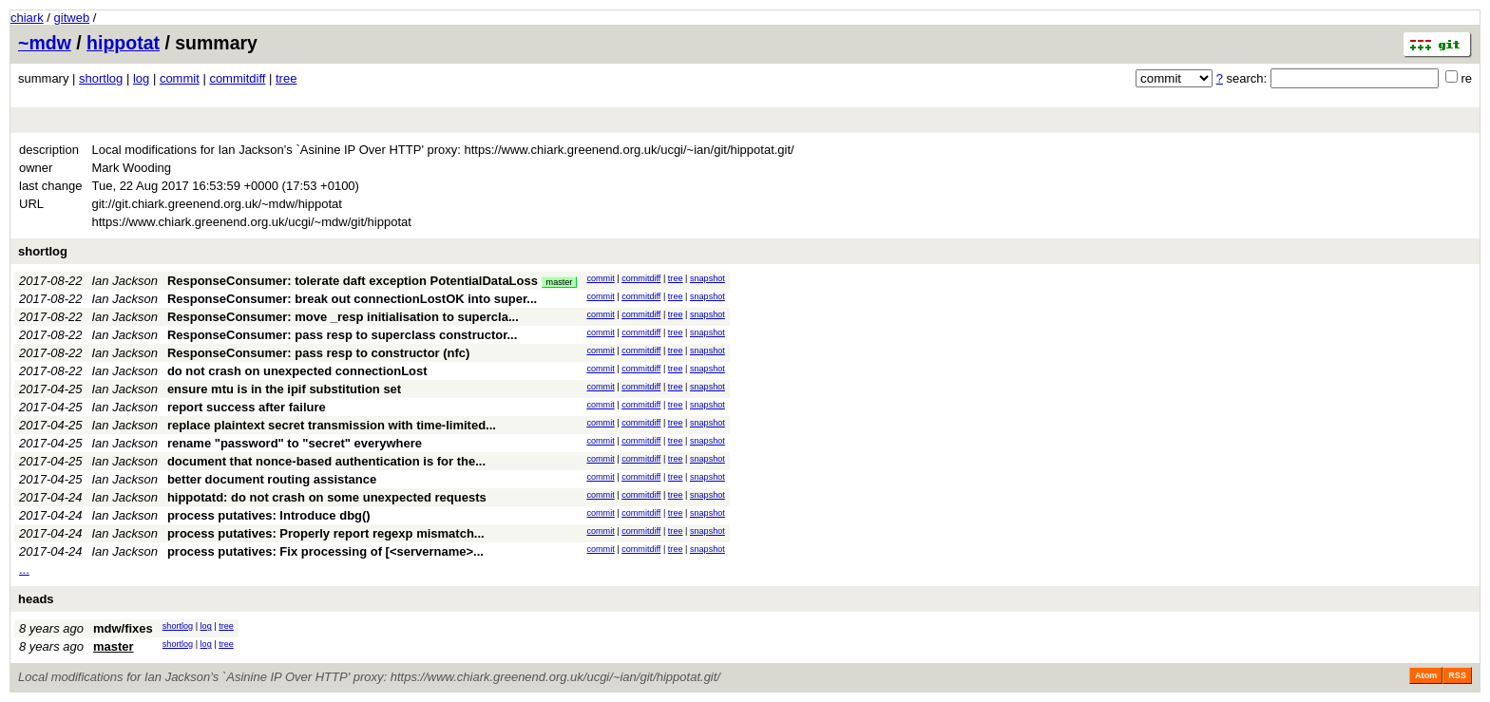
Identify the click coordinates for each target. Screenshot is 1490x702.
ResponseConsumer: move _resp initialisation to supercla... (343, 317)
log (141, 78)
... (24, 569)
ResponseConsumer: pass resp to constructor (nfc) (318, 353)
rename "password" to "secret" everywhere (294, 443)
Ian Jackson (125, 281)
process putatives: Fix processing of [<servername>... (325, 551)
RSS (1457, 675)
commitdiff (237, 78)
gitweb (72, 17)
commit (180, 78)
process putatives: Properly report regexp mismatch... (326, 533)
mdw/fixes (123, 628)
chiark (27, 17)
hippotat (123, 42)
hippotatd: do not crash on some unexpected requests (327, 497)
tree (286, 78)
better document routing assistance (271, 479)
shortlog (101, 78)
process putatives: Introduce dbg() (269, 515)
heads (36, 599)
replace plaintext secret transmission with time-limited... (331, 425)
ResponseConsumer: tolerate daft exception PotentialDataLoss (352, 281)
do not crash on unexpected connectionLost (297, 371)
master (559, 282)
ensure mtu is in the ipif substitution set (284, 389)
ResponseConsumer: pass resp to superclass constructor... (342, 335)
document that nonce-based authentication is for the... (326, 461)
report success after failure (246, 407)
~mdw (44, 42)
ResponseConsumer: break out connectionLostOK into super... (352, 299)
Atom (1426, 675)
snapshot (707, 278)
